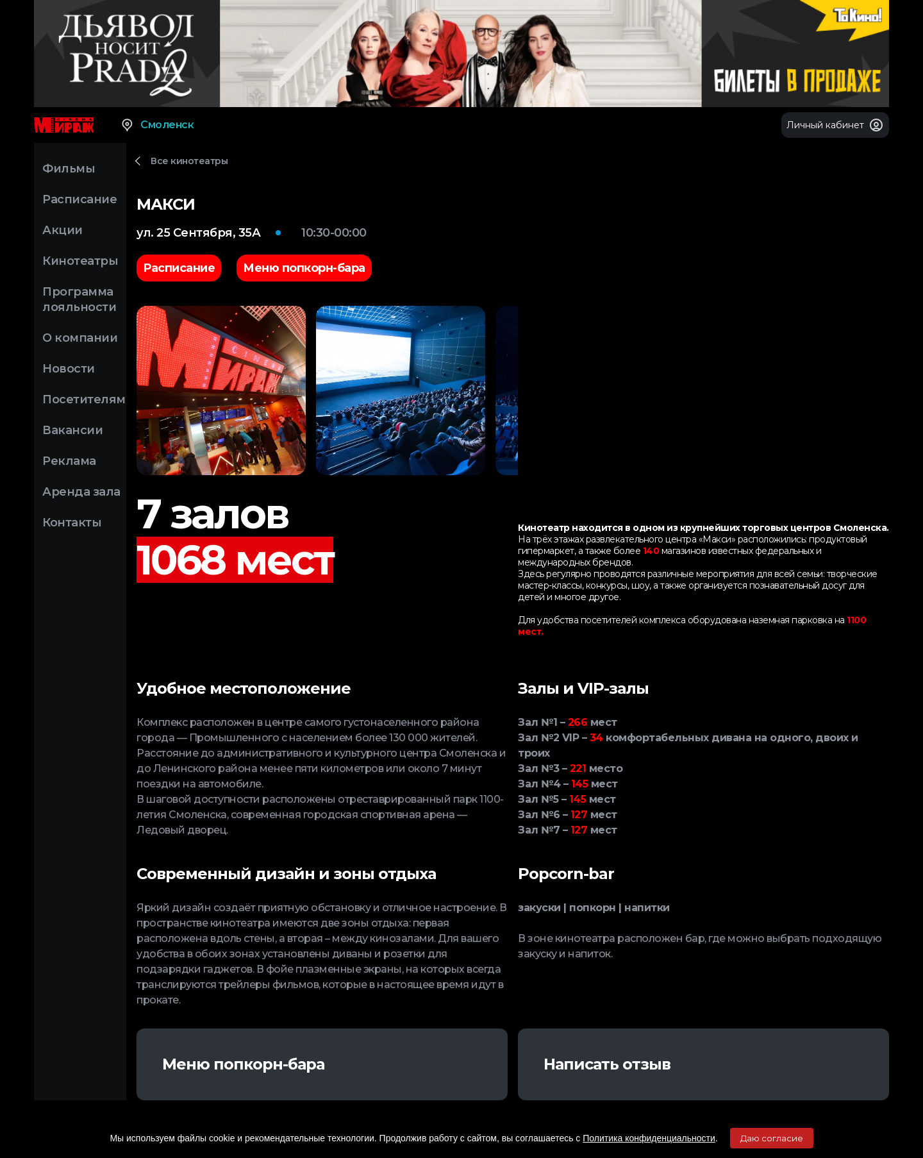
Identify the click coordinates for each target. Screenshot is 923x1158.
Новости (68, 369)
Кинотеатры (80, 261)
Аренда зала (81, 492)
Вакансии (72, 430)
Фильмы (68, 169)
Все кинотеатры (189, 161)
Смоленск (157, 125)
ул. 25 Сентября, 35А (198, 233)
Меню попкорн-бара (243, 1064)
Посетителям (84, 399)
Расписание (79, 199)
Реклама (69, 461)
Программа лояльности (79, 299)
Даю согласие (771, 1138)
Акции (62, 230)
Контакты (71, 523)
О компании (79, 338)
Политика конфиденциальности (649, 1138)
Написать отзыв (607, 1064)
